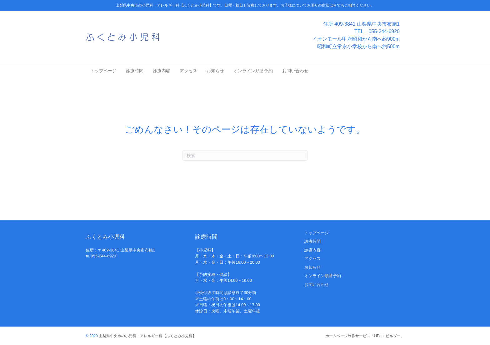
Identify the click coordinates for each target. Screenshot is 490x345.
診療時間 (134, 70)
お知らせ (215, 70)
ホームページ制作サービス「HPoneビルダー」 (364, 336)
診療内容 (161, 70)
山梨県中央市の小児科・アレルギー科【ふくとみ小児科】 (147, 336)
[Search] (245, 155)
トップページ (103, 70)
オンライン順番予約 (253, 70)
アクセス (188, 70)
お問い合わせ (295, 70)
